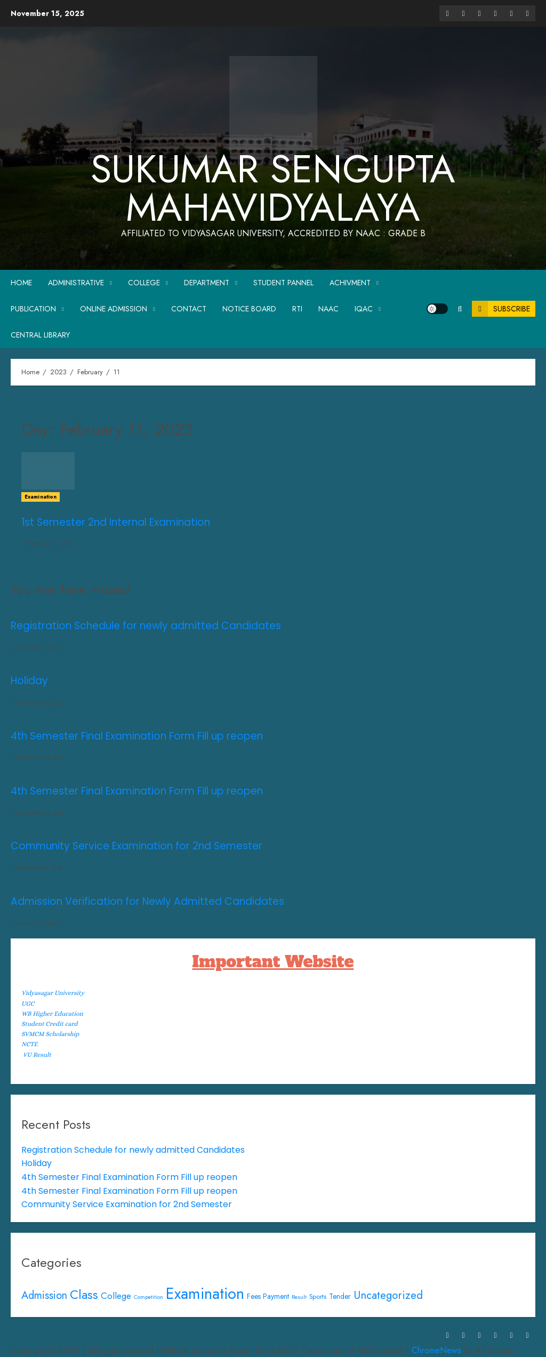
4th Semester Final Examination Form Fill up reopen (137, 736)
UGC (27, 1003)
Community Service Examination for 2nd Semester (136, 846)
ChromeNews (436, 1350)
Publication (33, 308)
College (144, 282)
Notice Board (249, 308)
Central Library (40, 335)
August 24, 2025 (36, 923)
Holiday (29, 680)
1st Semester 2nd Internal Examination (115, 522)
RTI (297, 308)
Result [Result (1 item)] (299, 1297)
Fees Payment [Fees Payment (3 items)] (268, 1296)
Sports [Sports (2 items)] (317, 1297)
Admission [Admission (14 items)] (44, 1295)
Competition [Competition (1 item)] (148, 1297)
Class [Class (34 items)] (84, 1295)
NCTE (29, 1044)
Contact (188, 308)
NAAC (328, 308)
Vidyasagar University (52, 993)
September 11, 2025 (39, 813)
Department (206, 282)
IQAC (364, 308)
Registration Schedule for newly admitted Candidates (146, 626)
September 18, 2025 (39, 758)
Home (21, 282)
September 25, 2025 (39, 703)
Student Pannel (283, 282)
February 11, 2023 (48, 544)
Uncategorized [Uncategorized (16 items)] (388, 1295)
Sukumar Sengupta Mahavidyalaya (273, 188)
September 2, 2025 (38, 868)
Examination (41, 497)
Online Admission (113, 308)
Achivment (350, 282)
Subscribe (501, 309)
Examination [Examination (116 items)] (205, 1293)
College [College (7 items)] (116, 1295)
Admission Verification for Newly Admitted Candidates (147, 901)
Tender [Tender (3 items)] (340, 1296)
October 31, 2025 (37, 648)
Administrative (76, 282)
